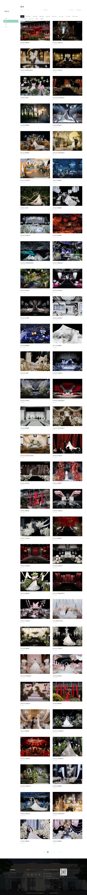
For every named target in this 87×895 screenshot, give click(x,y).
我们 (6, 26)
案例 (6, 21)
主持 (6, 24)
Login (60, 893)
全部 (22, 16)
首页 (6, 18)
